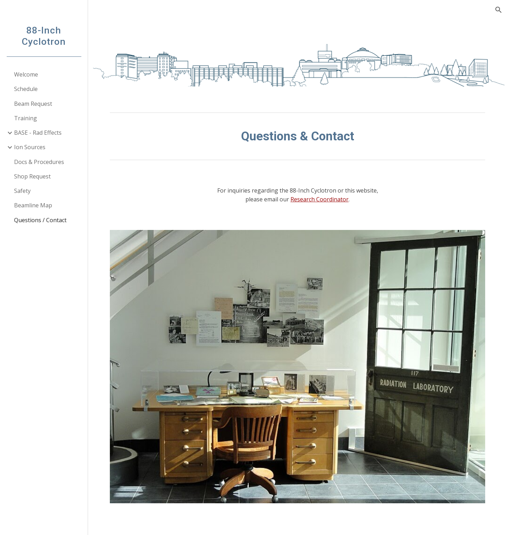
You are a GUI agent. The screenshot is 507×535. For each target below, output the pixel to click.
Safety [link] (22, 191)
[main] (298, 136)
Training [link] (25, 118)
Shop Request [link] (32, 176)
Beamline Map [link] (33, 205)
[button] (498, 9)
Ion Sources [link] (29, 147)
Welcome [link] (26, 74)
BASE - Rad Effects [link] (38, 132)
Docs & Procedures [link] (39, 162)
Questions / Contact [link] (40, 220)
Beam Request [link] (33, 104)
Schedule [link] (26, 89)
